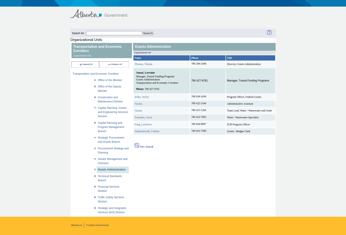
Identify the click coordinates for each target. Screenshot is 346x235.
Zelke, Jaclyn (142, 96)
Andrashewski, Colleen (147, 131)
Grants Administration (112, 169)
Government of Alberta (102, 11)
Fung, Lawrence (143, 124)
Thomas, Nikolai (143, 64)
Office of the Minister (110, 80)
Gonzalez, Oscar (143, 117)
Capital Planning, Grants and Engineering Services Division (113, 112)
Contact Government (97, 225)
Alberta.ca (76, 225)
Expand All (85, 64)
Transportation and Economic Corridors (96, 73)
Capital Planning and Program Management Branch (111, 127)
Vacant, (139, 103)
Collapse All (114, 64)
